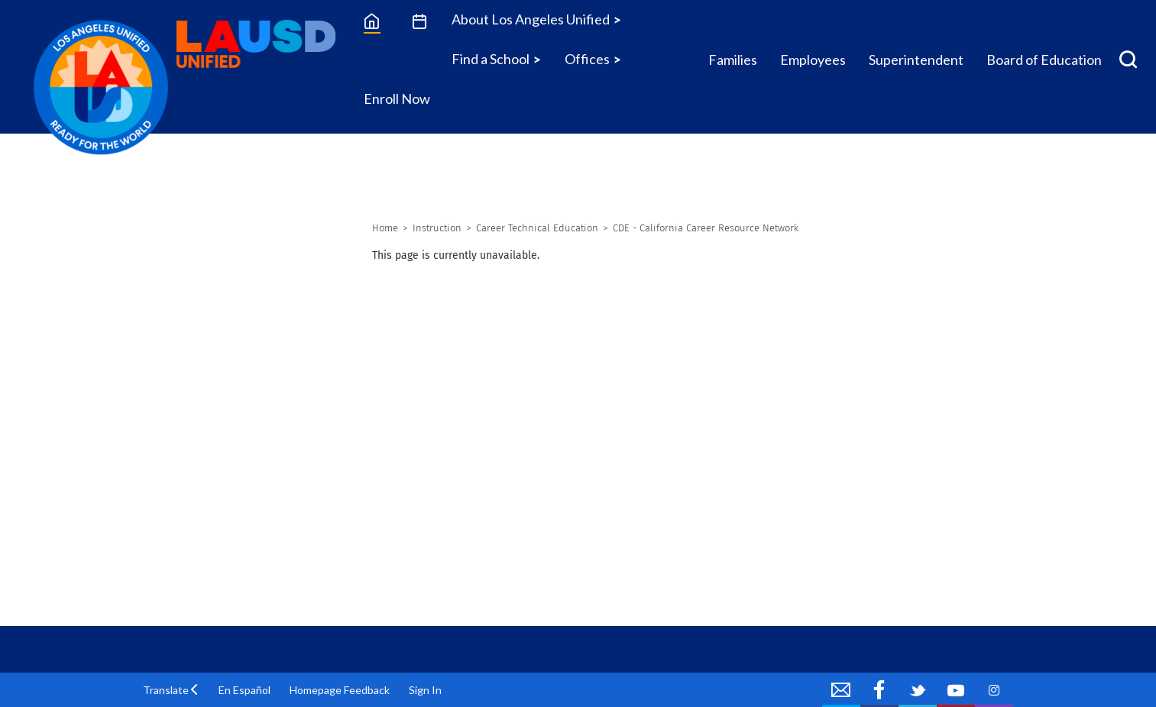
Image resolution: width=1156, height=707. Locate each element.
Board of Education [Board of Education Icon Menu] (1044, 59)
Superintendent (916, 59)
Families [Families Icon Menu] (732, 59)
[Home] (371, 20)
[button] (171, 689)
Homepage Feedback (340, 689)
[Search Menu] (1128, 59)
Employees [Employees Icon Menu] (813, 59)
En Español (244, 689)
